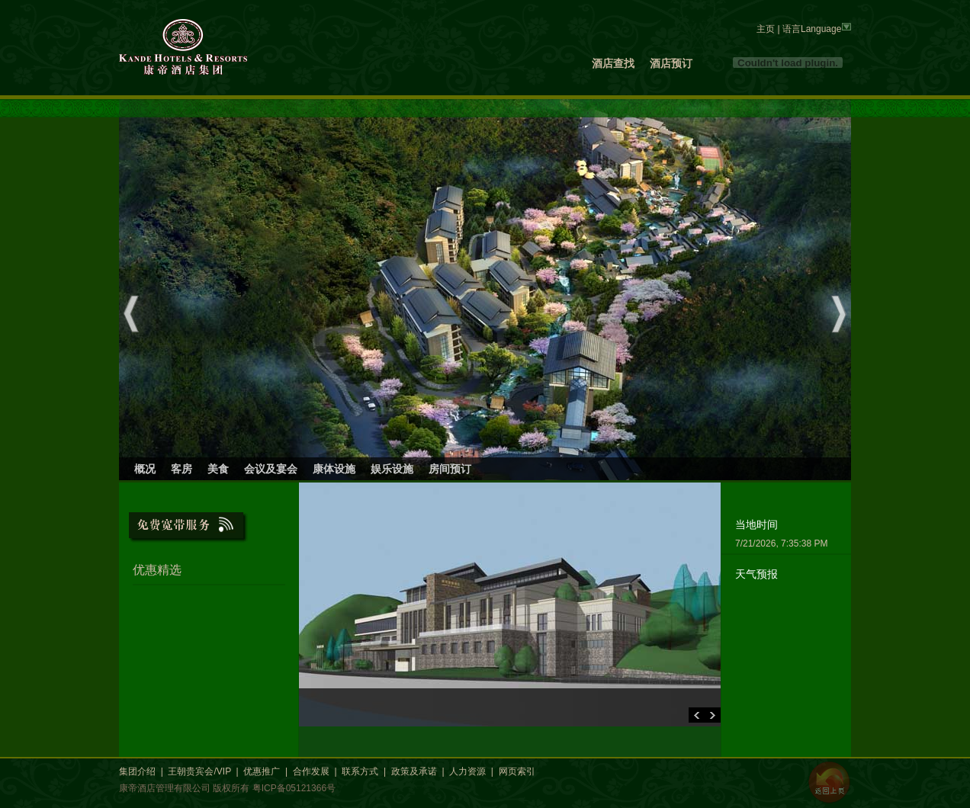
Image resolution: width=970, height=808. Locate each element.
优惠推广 (261, 771)
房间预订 (450, 469)
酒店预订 (671, 63)
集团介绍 (137, 771)
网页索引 (517, 771)
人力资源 (467, 771)
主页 (765, 29)
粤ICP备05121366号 (294, 788)
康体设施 (334, 469)
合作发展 (311, 771)
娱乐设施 (392, 469)
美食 (218, 469)
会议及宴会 (270, 469)
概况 (145, 469)
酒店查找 (613, 63)
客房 (181, 469)
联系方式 (360, 771)
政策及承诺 (414, 771)
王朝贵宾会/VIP (199, 771)
